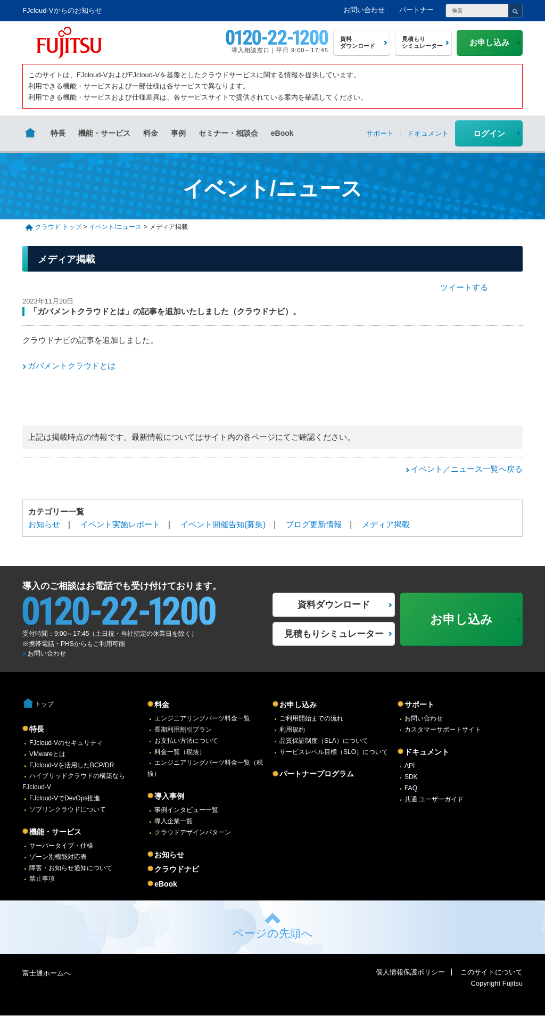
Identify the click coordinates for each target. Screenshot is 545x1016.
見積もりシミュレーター (334, 634)
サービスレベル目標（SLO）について (333, 752)
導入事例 (169, 796)
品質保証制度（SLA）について (323, 740)
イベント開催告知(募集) (223, 524)
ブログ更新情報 (314, 524)
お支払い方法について (186, 740)
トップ (44, 704)
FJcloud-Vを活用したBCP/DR (71, 765)
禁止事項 (42, 878)
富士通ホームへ (46, 973)
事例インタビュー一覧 (186, 810)
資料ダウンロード (334, 605)
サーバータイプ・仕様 (61, 845)
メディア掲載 (386, 524)
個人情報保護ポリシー (410, 972)
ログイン (489, 133)
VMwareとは (47, 754)
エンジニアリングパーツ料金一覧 (202, 718)
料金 (150, 133)
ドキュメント (426, 752)
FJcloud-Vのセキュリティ (66, 743)
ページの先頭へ (273, 933)
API (409, 765)
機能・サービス (104, 133)
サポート (419, 704)
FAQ (410, 788)
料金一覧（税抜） (179, 752)
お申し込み (298, 704)
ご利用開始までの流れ (311, 718)
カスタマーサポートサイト (442, 729)
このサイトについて (491, 972)
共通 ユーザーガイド (434, 799)
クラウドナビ (176, 869)
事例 (178, 133)
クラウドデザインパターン (192, 832)
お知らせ (44, 524)
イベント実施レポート (120, 524)
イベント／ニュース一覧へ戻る (467, 468)
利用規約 (292, 729)
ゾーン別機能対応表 (58, 857)
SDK (411, 777)
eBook (282, 133)
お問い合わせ (364, 10)
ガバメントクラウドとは (71, 365)
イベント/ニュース (115, 227)
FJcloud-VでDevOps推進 (64, 798)
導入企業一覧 (173, 821)
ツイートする (464, 287)
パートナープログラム (316, 773)
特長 (58, 133)
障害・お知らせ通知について (70, 868)
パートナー (416, 10)
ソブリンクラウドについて (67, 809)
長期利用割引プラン (183, 729)
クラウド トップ (58, 227)
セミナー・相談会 (228, 133)
